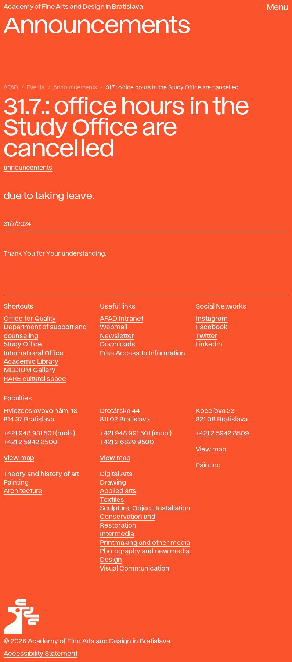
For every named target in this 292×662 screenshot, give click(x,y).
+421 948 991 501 (125, 433)
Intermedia (117, 534)
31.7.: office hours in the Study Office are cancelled (172, 87)
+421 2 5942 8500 (30, 442)
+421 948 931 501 (29, 433)
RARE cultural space (35, 379)
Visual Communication (134, 569)
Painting (16, 483)
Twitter (206, 336)
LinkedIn (209, 345)
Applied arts (118, 491)
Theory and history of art (41, 474)
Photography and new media (145, 551)
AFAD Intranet (121, 319)
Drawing (113, 483)
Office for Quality (30, 319)
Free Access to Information (142, 353)
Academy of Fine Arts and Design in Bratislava (73, 7)
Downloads (117, 345)
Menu (277, 7)
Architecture (23, 491)
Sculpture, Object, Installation (145, 508)
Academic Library (31, 362)
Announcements (75, 87)
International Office (34, 353)
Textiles (112, 500)
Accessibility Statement (40, 654)
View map (19, 458)
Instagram (212, 319)
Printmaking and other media (145, 543)
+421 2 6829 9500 (127, 442)
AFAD (11, 87)
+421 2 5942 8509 (222, 433)
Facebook (211, 327)
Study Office (23, 345)
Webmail (113, 327)
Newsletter (117, 336)
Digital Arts (116, 474)
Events (35, 87)
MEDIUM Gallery (29, 370)
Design (111, 560)
